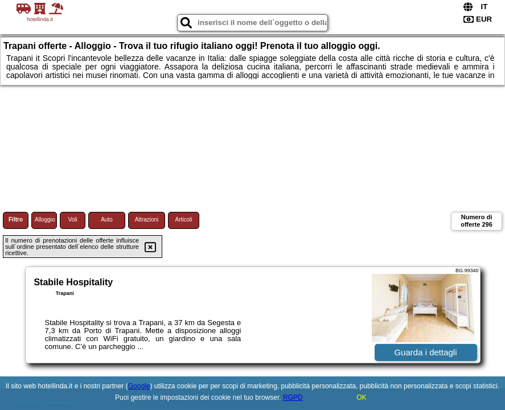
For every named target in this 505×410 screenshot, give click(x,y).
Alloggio (45, 219)
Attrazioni (147, 219)
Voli (72, 219)
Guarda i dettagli (425, 352)
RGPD (293, 397)
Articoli (183, 219)
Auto (107, 219)
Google (139, 386)
